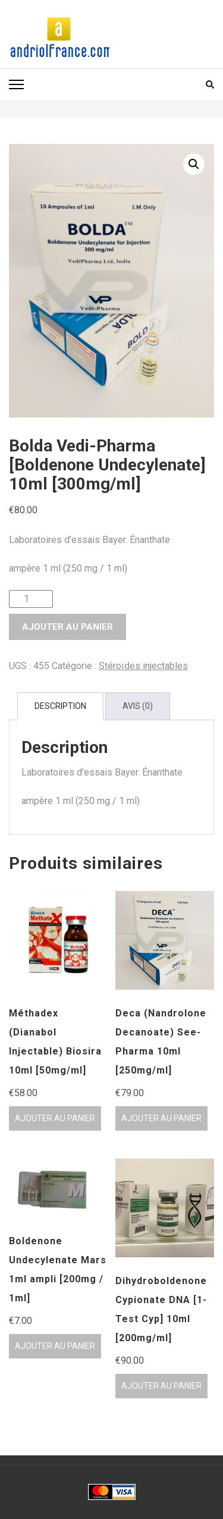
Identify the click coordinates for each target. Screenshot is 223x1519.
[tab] (60, 706)
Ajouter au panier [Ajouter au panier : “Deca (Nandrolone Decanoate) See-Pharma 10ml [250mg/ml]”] (161, 1118)
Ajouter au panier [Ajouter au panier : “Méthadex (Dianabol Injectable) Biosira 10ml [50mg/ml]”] (55, 1118)
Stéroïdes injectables (143, 665)
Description (60, 706)
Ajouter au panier (67, 627)
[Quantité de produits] (31, 599)
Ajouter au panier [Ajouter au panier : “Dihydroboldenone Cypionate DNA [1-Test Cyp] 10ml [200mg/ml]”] (161, 1386)
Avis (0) (138, 706)
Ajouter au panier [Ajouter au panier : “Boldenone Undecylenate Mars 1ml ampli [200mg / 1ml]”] (55, 1346)
